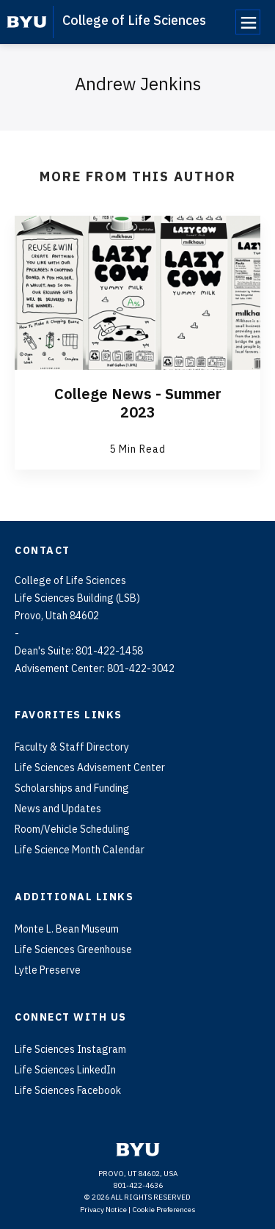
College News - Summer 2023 (137, 403)
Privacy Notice (103, 1209)
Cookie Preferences (164, 1209)
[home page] (27, 22)
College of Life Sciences (134, 20)
